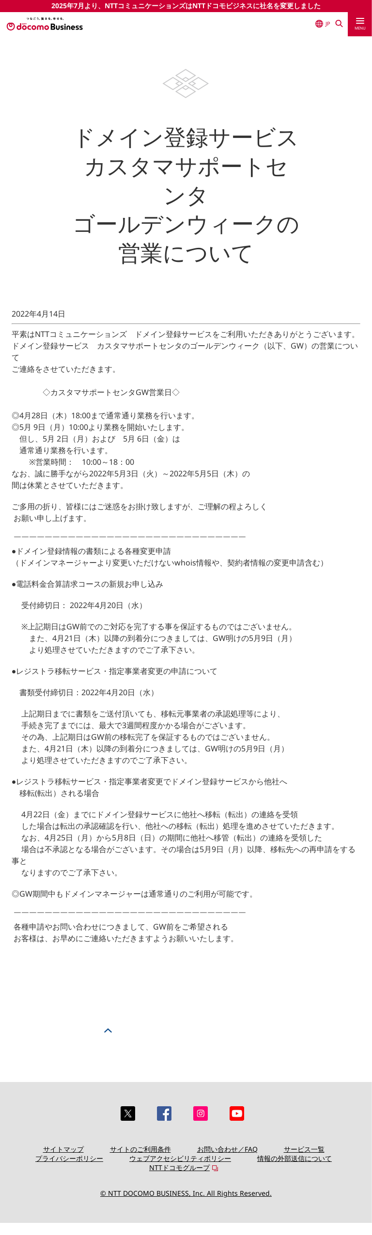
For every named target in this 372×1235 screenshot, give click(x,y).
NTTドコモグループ (179, 1167)
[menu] (360, 24)
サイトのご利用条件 (140, 1149)
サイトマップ (63, 1149)
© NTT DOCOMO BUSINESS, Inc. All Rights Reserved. (186, 1193)
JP (322, 24)
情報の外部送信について (294, 1158)
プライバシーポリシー (69, 1158)
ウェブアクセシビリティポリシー (180, 1158)
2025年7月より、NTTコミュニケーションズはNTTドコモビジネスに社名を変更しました (186, 5)
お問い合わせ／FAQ (227, 1149)
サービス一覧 (304, 1149)
